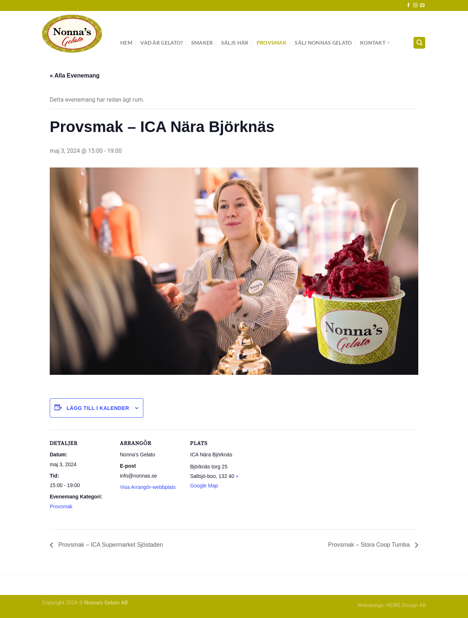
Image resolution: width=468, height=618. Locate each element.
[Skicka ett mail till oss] (422, 5)
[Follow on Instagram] (415, 5)
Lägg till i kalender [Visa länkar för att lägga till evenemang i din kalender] (98, 408)
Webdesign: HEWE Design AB (392, 605)
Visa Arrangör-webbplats (148, 487)
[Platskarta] (298, 479)
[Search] (419, 43)
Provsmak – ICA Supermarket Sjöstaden (110, 545)
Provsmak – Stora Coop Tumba (369, 545)
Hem (126, 42)
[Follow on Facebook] (408, 5)
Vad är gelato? (161, 42)
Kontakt (375, 42)
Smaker (202, 42)
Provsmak (272, 42)
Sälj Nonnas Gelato (323, 42)
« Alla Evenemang (74, 75)
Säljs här (235, 42)
